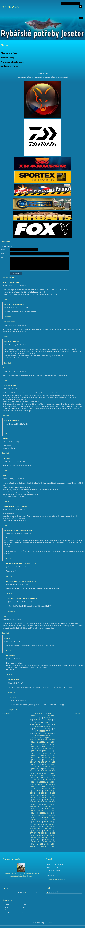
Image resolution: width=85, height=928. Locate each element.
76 (44, 731)
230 (40, 782)
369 (50, 828)
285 (51, 800)
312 (31, 811)
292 (53, 802)
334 (40, 817)
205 (44, 773)
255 (37, 791)
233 (51, 782)
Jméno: (3, 249)
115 (48, 742)
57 (38, 726)
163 (33, 760)
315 (42, 811)
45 (52, 722)
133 (42, 749)
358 (33, 826)
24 (41, 718)
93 (44, 735)
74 (38, 731)
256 (40, 791)
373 (40, 831)
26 (47, 718)
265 (50, 793)
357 (53, 824)
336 (48, 817)
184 (39, 766)
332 (33, 817)
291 (50, 802)
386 (40, 835)
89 (32, 735)
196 (35, 771)
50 (42, 724)
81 (34, 733)
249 (39, 789)
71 (54, 729)
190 (37, 769)
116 (51, 742)
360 (40, 826)
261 (35, 793)
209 (35, 775)
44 (49, 722)
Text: (2, 257)
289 (42, 802)
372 (37, 831)
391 (35, 837)
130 (31, 749)
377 (31, 833)
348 (44, 822)
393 (42, 837)
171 (39, 762)
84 (42, 733)
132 (39, 749)
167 (48, 760)
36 (51, 720)
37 (54, 720)
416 (31, 846)
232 (48, 782)
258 (48, 791)
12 (31, 715)
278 (50, 797)
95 (49, 735)
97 (32, 738)
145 (39, 753)
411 (37, 844)
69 (48, 729)
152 (40, 755)
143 (31, 753)
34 (45, 720)
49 (39, 724)
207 (51, 773)
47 (34, 724)
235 (35, 784)
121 (46, 744)
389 (51, 835)
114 (44, 742)
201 (53, 771)
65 (36, 729)
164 (37, 760)
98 (35, 738)
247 (31, 789)
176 (33, 764)
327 (39, 815)
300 (35, 806)
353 (39, 824)
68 (45, 729)
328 (42, 815)
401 (48, 840)
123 (53, 744)
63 (31, 729)
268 (37, 795)
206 (48, 773)
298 (51, 804)
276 (42, 797)
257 (44, 791)
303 (46, 806)
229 (37, 782)
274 (35, 797)
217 (40, 777)
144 (35, 753)
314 (39, 811)
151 (37, 755)
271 (48, 795)
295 (40, 804)
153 (44, 755)
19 (51, 715)
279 (53, 797)
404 (35, 842)
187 (50, 766)
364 (31, 828)
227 (53, 780)
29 (31, 720)
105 (35, 740)
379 (39, 833)
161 (50, 757)
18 (48, 715)
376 (51, 831)
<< (7, 892)
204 (40, 773)
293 (33, 804)
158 (39, 757)
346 (37, 822)
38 (32, 722)
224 (42, 780)
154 (48, 755)
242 (37, 786)
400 (44, 840)
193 (48, 769)
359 (37, 826)
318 (53, 811)
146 (42, 753)
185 (42, 766)
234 (31, 784)
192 (44, 769)
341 (42, 820)
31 (36, 720)
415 (51, 844)
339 (35, 820)
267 (33, 795)
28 (52, 718)
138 (37, 751)
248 (35, 789)
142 (51, 751)
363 (51, 826)
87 (51, 733)
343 (50, 820)
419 (42, 846)
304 (50, 806)
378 (35, 833)
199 (46, 771)
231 (44, 782)
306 (33, 808)
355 (46, 824)
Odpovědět (5, 299)
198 (42, 771)
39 (35, 722)
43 (47, 722)
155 (51, 755)
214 (53, 775)
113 (40, 742)
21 (32, 718)
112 (37, 742)
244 (44, 786)
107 (42, 740)
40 (38, 722)
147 (46, 753)
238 (46, 784)
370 (53, 828)
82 (36, 733)
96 (52, 735)
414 (48, 844)
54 (54, 724)
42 (44, 722)
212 (46, 775)
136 (53, 749)
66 (39, 729)
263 (42, 793)
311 (51, 808)
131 (35, 749)
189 (33, 769)
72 (32, 731)
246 (51, 786)
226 (50, 780)
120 (42, 744)
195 (31, 771)
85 (45, 733)
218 (44, 777)
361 (44, 826)
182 (31, 766)
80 (31, 733)
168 (51, 760)
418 (39, 846)
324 (51, 813)
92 (41, 735)
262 (39, 793)
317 (50, 811)
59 (44, 726)
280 (33, 800)
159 (42, 757)
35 (48, 720)
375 (48, 831)
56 (35, 726)
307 (37, 808)
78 (49, 731)
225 (46, 780)
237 (42, 784)
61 (49, 726)
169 (31, 762)
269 (40, 795)
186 (46, 766)
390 (31, 837)
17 (45, 715)
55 (32, 726)
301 (39, 806)
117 (31, 744)
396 (53, 837)
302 (42, 806)
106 (39, 740)
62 (52, 726)
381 (46, 833)
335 (44, 817)
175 (53, 762)
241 (33, 786)
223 (39, 780)
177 (37, 764)
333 (37, 817)
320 (37, 813)
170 (35, 762)
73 (35, 731)
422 (53, 846)
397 (33, 840)
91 (38, 735)
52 (48, 724)
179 (44, 764)
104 (31, 740)
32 (39, 720)
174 (50, 762)
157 (35, 757)
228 (33, 782)
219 (48, 777)
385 (37, 835)
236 (39, 784)
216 (37, 777)
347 (40, 822)
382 (50, 833)
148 (50, 753)
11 (52, 713)
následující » (78, 713)
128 (48, 746)
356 (50, 824)
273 (31, 797)
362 (48, 826)
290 (46, 802)
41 (41, 722)
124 (33, 746)
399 (40, 840)
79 (52, 731)
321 (40, 813)
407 (46, 842)
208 (31, 775)
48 (36, 724)
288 (39, 802)
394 (46, 837)
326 (35, 815)
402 (51, 840)
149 (53, 753)
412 (40, 844)
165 (40, 760)
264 (46, 793)
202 (33, 773)
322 (44, 813)
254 (33, 791)
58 (41, 726)
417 (35, 846)
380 (42, 833)
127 (44, 746)
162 (53, 757)
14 (36, 715)
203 (37, 773)
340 (39, 820)
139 (40, 751)
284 (48, 800)
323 (48, 813)
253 (53, 789)
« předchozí (6, 713)
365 (35, 828)
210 (39, 775)
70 (51, 729)
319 (33, 813)
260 (31, 793)
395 (50, 837)
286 (31, 802)
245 (48, 786)
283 (44, 800)
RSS (50, 923)
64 (34, 729)
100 (41, 738)
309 (44, 808)
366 (39, 828)
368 (46, 828)
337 (51, 817)
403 (31, 842)
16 (42, 715)
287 (35, 802)
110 (53, 740)
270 (44, 795)
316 (46, 811)
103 (52, 738)
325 (31, 815)
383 (53, 833)
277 (46, 797)
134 (46, 749)
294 (37, 804)
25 (44, 718)
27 (49, 718)
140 (44, 751)
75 (41, 731)
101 (44, 738)
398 (37, 840)
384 (33, 835)
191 (40, 769)
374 (44, 831)
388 (48, 835)
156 (31, 757)
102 (48, 738)
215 (33, 777)
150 (33, 755)
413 (44, 844)
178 (40, 764)
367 (42, 828)
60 (47, 726)
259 (51, 791)
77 (47, 731)
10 (50, 713)
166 (44, 760)
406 (42, 842)
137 (33, 751)
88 (54, 733)
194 (51, 769)
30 (34, 720)
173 (46, 762)
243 (40, 786)
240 (53, 784)
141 (48, 751)
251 (46, 789)
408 (50, 842)
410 (33, 844)
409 (53, 842)
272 (51, 795)
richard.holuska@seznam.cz (56, 879)
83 (39, 733)
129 (51, 746)
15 (39, 715)
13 (34, 715)
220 (51, 777)
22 (35, 718)
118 (35, 744)
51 (45, 724)
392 (39, 837)
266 (53, 793)
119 (39, 744)
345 (33, 822)
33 (42, 720)
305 (53, 806)
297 (48, 804)
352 (35, 824)
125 (37, 746)
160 (46, 757)
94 (47, 735)
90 (35, 735)
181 (51, 764)
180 (48, 764)
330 (50, 815)
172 (42, 762)
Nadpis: (3, 253)
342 (46, 820)
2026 (24, 892)
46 (31, 724)
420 (46, 846)
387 (44, 835)
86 (48, 733)
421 (50, 846)
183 (35, 766)
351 (31, 824)
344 (53, 820)
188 (53, 766)
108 (46, 740)
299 (31, 806)
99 (37, 738)
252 (50, 789)
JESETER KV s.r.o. (10, 6)
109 (50, 740)
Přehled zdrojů (53, 892)
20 (54, 715)
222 (35, 780)
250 (42, 789)
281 (37, 800)
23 (38, 718)
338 (31, 820)
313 (35, 811)
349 (48, 822)
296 (44, 804)
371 (33, 831)
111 (33, 742)
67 (42, 729)
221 (31, 780)
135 (50, 749)
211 (42, 775)
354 (42, 824)
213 (50, 775)
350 (51, 822)
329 (46, 815)
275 (39, 797)
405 (39, 842)
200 (50, 771)
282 (40, 800)
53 (51, 724)
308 (40, 808)
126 (40, 746)
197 (39, 771)
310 (48, 808)
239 (50, 784)
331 (53, 815)
